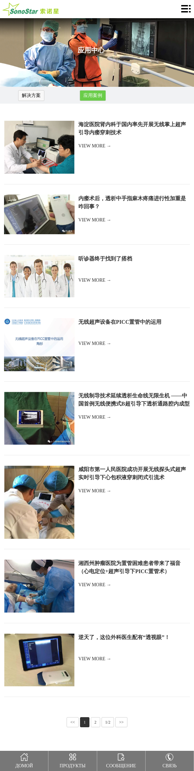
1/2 (107, 722)
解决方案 (31, 95)
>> (121, 722)
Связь (169, 759)
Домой (24, 759)
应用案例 (92, 95)
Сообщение (121, 759)
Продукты (72, 759)
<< (72, 722)
